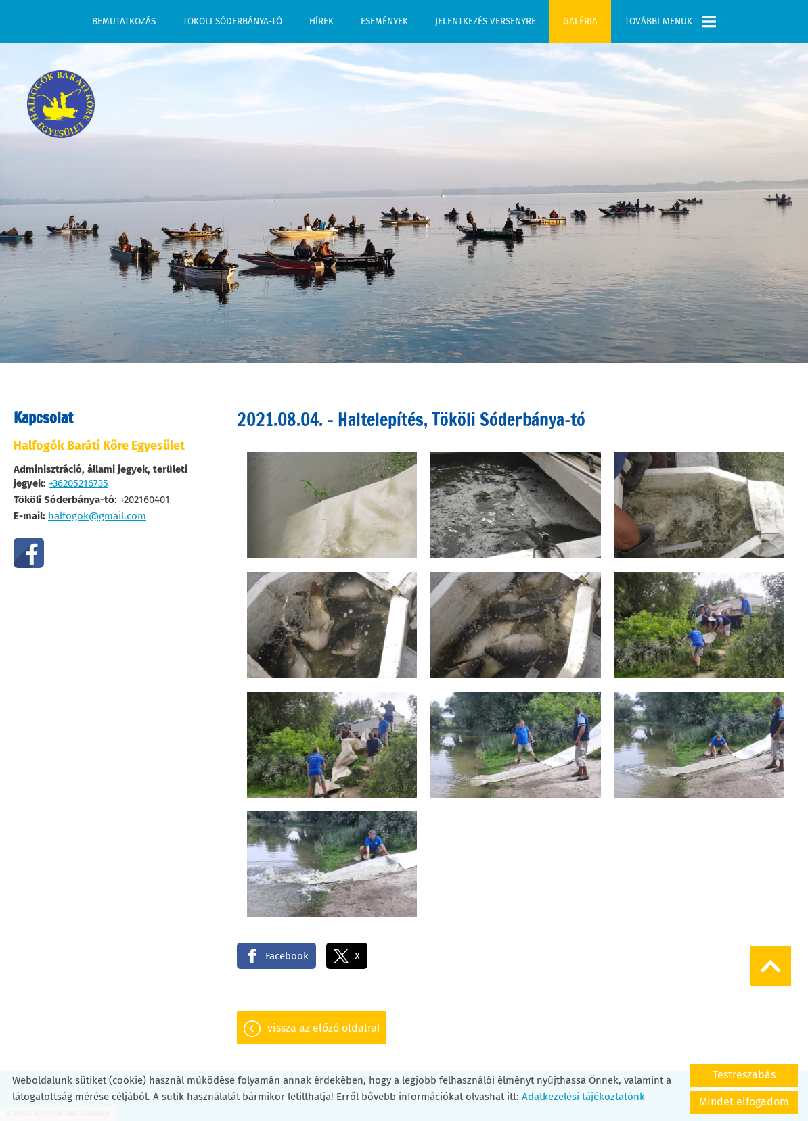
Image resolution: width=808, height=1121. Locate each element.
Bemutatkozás (124, 21)
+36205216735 (78, 477)
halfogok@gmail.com (97, 509)
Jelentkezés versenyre (485, 21)
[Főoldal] (61, 97)
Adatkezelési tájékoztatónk (583, 1097)
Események (384, 21)
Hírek (321, 21)
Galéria (580, 21)
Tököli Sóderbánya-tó (232, 21)
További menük (670, 21)
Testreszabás (744, 1074)
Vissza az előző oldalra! (323, 1021)
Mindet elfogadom (744, 1101)
